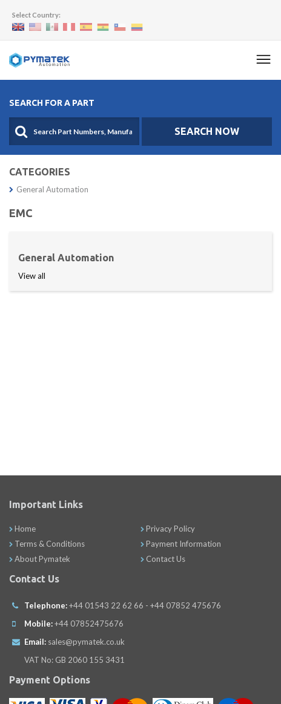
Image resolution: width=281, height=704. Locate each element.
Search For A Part (51, 103)
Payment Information (180, 544)
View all (31, 276)
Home (22, 528)
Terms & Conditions (47, 544)
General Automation (48, 189)
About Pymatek (39, 559)
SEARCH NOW (206, 131)
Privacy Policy (167, 528)
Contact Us (162, 559)
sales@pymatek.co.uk (86, 642)
